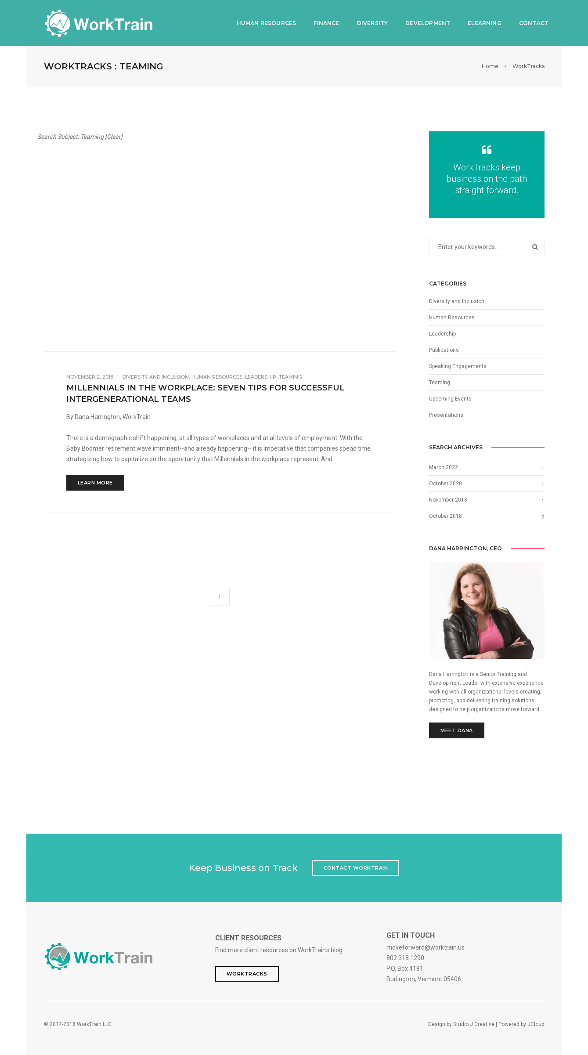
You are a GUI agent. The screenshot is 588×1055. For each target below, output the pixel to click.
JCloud (536, 1024)
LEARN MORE (95, 482)
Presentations (446, 415)
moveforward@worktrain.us (425, 946)
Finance (322, 22)
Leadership (442, 333)
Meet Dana (456, 730)
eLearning (481, 22)
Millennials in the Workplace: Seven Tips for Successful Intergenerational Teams (205, 392)
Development (423, 22)
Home (490, 65)
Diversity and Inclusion (456, 301)
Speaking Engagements (458, 366)
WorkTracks (247, 973)
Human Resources (262, 22)
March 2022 (443, 467)
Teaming (439, 382)
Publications (444, 350)
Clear (114, 136)
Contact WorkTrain (356, 867)
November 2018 (448, 499)
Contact (529, 22)
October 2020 (445, 483)
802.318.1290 (405, 957)
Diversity (368, 22)
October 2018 (445, 516)
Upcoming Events (450, 398)
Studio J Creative (473, 1024)
